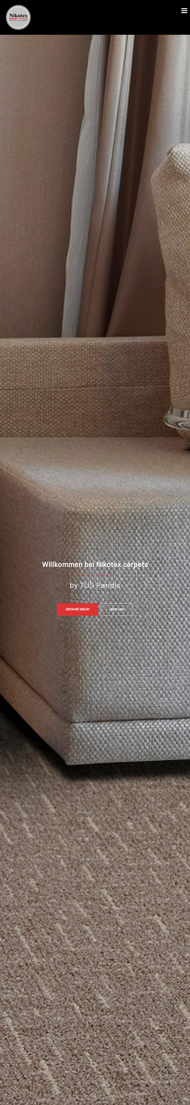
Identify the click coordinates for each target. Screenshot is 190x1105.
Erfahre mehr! (77, 609)
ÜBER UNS (116, 609)
